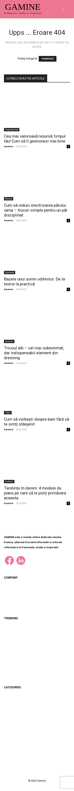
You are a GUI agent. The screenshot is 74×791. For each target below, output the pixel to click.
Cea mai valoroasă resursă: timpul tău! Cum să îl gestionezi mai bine (35, 138)
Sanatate (9, 272)
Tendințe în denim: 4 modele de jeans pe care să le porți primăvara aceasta (35, 493)
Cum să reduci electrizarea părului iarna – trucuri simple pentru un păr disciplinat (35, 210)
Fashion (9, 341)
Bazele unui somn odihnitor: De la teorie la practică (34, 281)
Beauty (8, 198)
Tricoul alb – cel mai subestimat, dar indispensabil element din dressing (34, 353)
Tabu (7, 412)
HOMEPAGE (47, 59)
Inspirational (11, 129)
